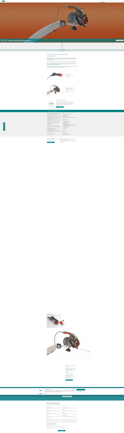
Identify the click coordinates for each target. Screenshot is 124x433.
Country (47, 412)
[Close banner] (86, 427)
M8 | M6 (62, 45)
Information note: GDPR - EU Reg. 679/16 (51, 423)
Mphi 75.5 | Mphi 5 (62, 49)
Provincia (63, 409)
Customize (80, 429)
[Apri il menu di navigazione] (122, 1)
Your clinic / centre (64, 406)
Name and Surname (48, 406)
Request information (119, 40)
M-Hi (62, 47)
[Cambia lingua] (121, 1)
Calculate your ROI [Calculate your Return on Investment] (51, 142)
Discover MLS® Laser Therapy (67, 396)
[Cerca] (119, 1)
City (47, 409)
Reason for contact (64, 415)
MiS (62, 43)
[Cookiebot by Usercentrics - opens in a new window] (40, 431)
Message (47, 418)
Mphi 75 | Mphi (61, 51)
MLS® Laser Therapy (3, 39)
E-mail (63, 412)
